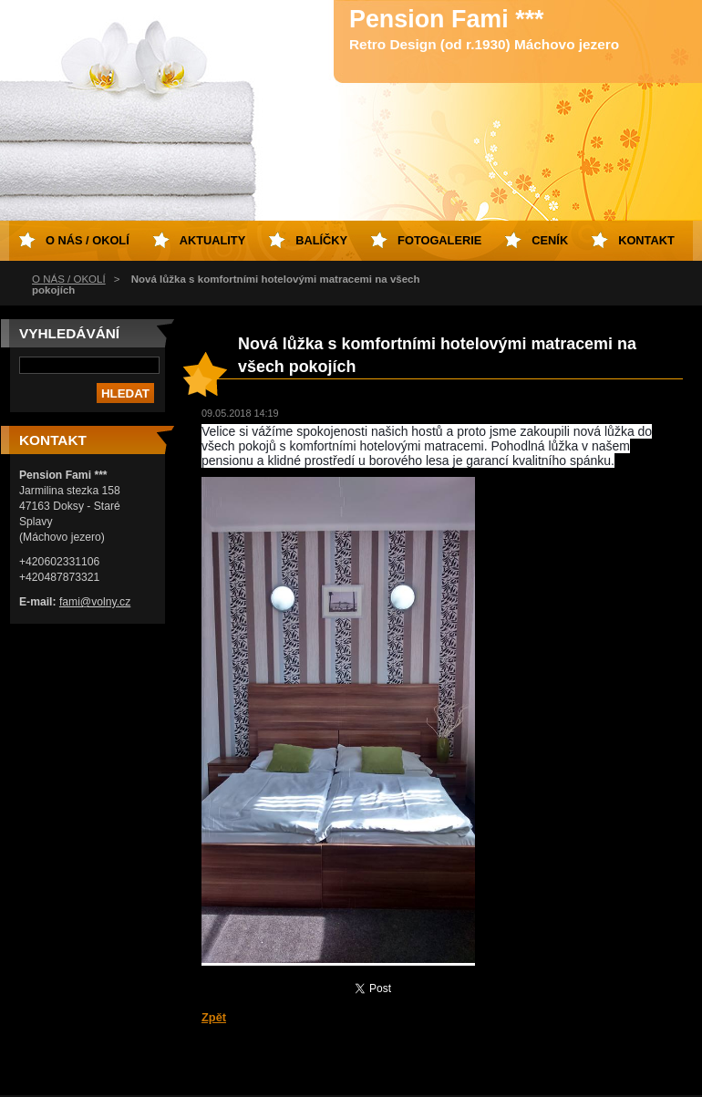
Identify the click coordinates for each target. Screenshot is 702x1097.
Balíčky (321, 240)
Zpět (213, 1017)
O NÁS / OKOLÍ (69, 279)
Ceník (550, 240)
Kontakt (646, 240)
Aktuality (213, 240)
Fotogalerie (439, 240)
